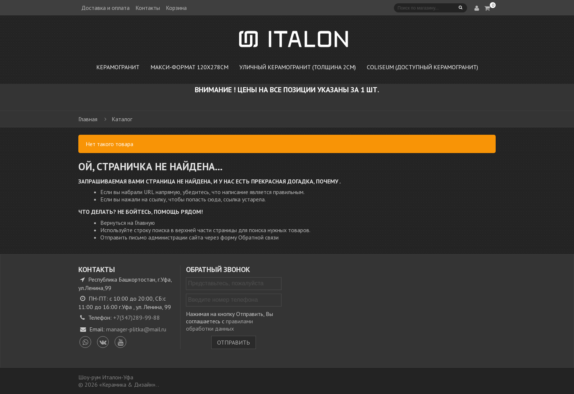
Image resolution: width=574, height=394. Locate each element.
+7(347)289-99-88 (136, 317)
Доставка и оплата (105, 7)
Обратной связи (258, 237)
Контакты (147, 7)
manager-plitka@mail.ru (136, 329)
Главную (145, 222)
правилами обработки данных (219, 324)
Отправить (233, 342)
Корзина (176, 7)
